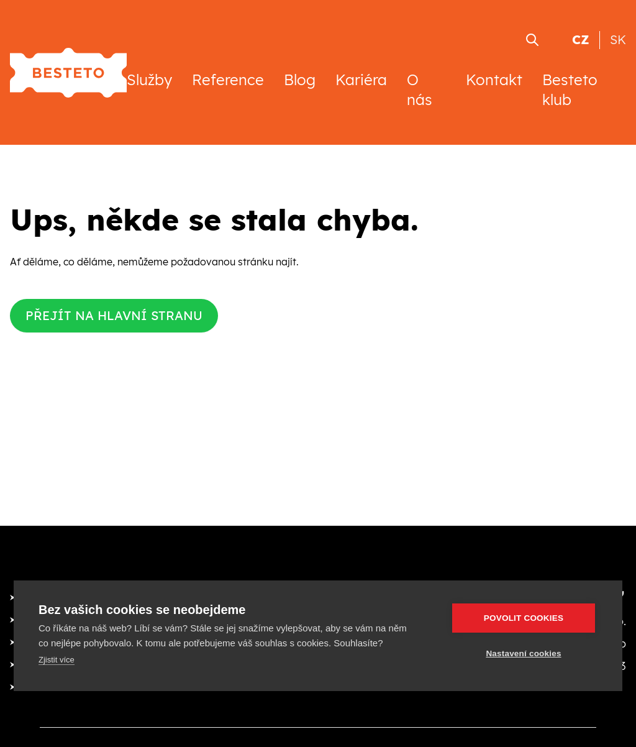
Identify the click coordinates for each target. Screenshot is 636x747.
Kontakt (494, 79)
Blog (300, 79)
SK (618, 39)
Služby (149, 79)
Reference (228, 79)
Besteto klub (569, 89)
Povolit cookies (523, 618)
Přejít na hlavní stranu (113, 315)
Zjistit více (57, 659)
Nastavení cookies (523, 653)
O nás (419, 89)
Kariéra (361, 79)
